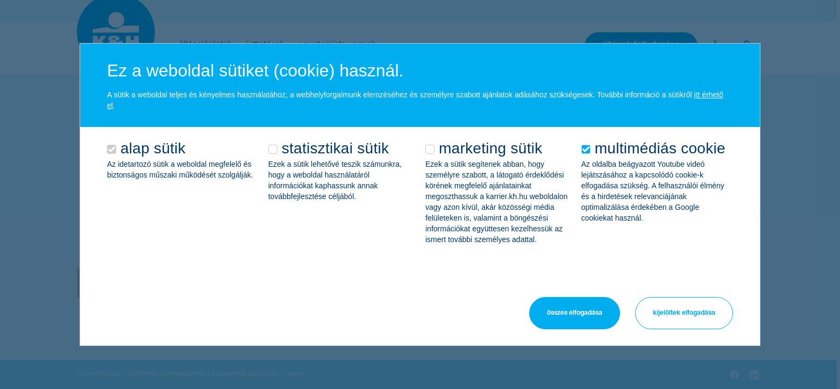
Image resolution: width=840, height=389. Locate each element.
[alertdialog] (420, 194)
